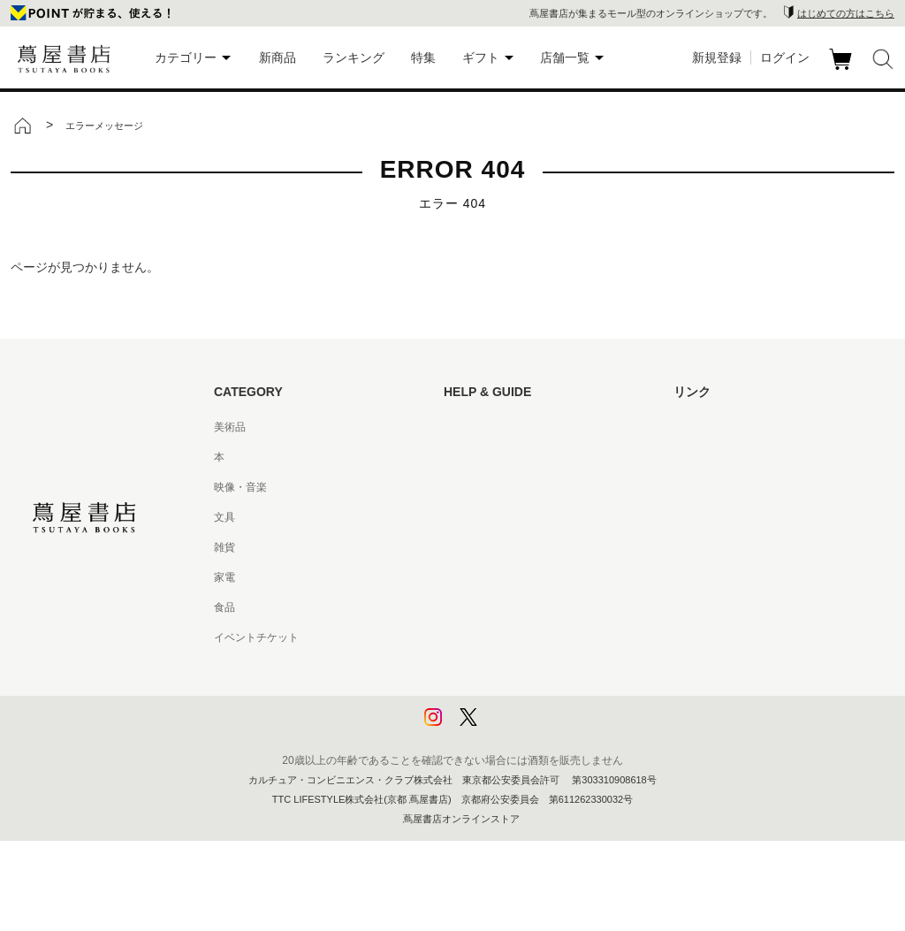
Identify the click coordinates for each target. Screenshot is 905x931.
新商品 (277, 57)
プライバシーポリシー (497, 667)
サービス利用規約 (486, 517)
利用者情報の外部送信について (518, 727)
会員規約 (465, 577)
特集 (423, 57)
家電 (224, 577)
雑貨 (224, 547)
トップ (22, 125)
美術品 (230, 427)
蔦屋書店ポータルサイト (731, 427)
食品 (224, 607)
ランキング (353, 57)
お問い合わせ (475, 487)
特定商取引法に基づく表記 (507, 607)
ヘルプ (459, 457)
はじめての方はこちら (845, 13)
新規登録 (716, 57)
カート (842, 69)
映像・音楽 (240, 487)
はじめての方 (475, 427)
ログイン (785, 57)
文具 (224, 517)
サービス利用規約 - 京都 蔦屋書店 (524, 547)
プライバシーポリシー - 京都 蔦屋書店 (535, 697)
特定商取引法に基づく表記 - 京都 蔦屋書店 (545, 637)
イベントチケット (256, 637)
